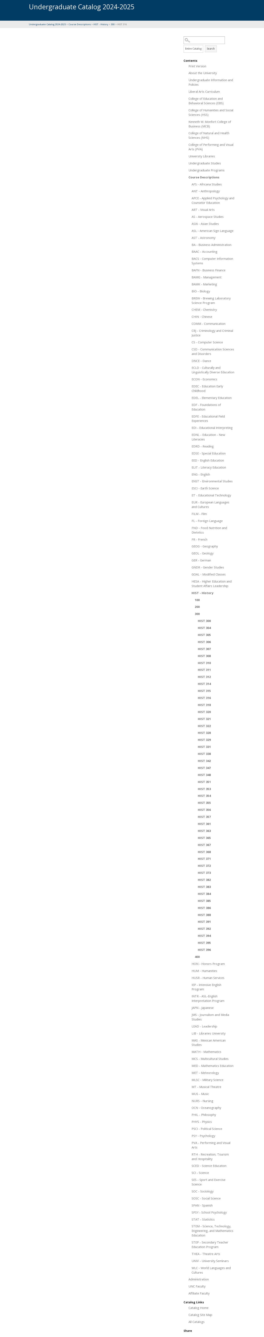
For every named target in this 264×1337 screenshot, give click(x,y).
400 (197, 957)
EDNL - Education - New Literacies (208, 437)
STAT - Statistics (203, 1219)
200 (197, 607)
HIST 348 (204, 775)
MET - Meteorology (205, 1073)
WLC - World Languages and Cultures (211, 1270)
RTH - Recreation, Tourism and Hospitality (210, 1156)
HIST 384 (204, 894)
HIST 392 (204, 929)
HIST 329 (204, 740)
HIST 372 (204, 866)
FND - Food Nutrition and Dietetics (209, 530)
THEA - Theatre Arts (206, 1254)
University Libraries (202, 156)
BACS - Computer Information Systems (212, 260)
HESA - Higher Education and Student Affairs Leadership (212, 583)
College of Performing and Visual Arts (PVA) (211, 146)
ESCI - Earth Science (205, 488)
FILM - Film (199, 514)
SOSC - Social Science (206, 1198)
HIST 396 (204, 950)
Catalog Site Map (200, 1315)
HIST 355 (204, 803)
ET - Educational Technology (211, 495)
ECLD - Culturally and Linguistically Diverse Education (213, 369)
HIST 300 (204, 621)
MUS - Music (200, 1094)
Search (211, 48)
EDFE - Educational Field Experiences (208, 418)
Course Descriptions (79, 24)
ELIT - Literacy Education (209, 467)
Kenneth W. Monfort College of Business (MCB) (210, 124)
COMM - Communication (208, 323)
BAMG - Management (207, 277)
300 (113, 24)
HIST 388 (204, 915)
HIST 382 (204, 880)
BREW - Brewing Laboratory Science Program (211, 300)
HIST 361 (204, 824)
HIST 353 (204, 789)
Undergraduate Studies (205, 163)
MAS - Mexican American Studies (209, 1042)
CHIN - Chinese (202, 316)
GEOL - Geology (202, 553)
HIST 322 (204, 726)
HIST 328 (204, 733)
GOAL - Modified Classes (209, 574)
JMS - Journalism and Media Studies (210, 1017)
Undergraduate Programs (207, 170)
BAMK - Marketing (204, 284)
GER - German (201, 560)
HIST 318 (204, 705)
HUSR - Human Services (208, 978)
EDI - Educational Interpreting (212, 428)
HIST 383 (204, 887)
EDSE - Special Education (209, 453)
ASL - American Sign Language (212, 231)
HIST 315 (204, 691)
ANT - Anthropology (206, 191)
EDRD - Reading (203, 446)
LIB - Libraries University (208, 1033)
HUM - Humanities (204, 971)
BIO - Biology (201, 291)
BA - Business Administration (211, 245)
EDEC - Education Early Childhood (207, 388)
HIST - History (100, 24)
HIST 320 (204, 712)
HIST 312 (204, 677)
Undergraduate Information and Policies (211, 82)
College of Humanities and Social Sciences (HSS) (211, 112)
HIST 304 (204, 628)
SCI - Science (200, 1173)
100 (197, 600)
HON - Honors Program (208, 964)
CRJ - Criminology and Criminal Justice (212, 333)
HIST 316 (204, 698)
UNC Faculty (197, 1286)
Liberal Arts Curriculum (204, 91)
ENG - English (201, 474)
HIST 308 (204, 656)
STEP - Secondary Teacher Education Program (210, 1244)
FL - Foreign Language (207, 521)
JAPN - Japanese (203, 1008)
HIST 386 (204, 908)
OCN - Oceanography (206, 1108)
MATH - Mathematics (206, 1052)
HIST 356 (204, 810)
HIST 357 (204, 817)
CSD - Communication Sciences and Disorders (213, 351)
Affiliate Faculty (199, 1293)
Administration (199, 1279)
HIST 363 (204, 831)
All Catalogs (197, 1322)
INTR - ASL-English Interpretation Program (208, 998)
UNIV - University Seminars (210, 1261)
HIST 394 (204, 936)
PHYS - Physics (202, 1122)
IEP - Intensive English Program (206, 987)
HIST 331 (204, 747)
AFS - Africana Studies (207, 184)
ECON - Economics (204, 379)
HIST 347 (204, 768)
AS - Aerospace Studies (208, 217)
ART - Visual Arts (203, 210)
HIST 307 (204, 649)
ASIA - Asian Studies (205, 224)
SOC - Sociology (202, 1191)
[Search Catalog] (204, 40)
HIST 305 (204, 635)
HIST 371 (204, 859)
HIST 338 (204, 754)
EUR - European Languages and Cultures (210, 504)
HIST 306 (204, 642)
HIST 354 (204, 796)
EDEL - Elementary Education (212, 398)
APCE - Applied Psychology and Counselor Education (213, 200)
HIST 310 (204, 663)
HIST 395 (204, 943)
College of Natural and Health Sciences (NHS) (209, 135)
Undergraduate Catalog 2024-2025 (47, 24)
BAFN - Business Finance (208, 270)
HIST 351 (204, 782)
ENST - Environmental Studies (212, 481)
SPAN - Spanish (202, 1205)
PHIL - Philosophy (204, 1115)
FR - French (199, 539)
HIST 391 (204, 921)
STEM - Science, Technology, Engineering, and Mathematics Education (212, 1230)
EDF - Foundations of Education (206, 407)
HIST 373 (204, 873)
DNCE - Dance (201, 361)
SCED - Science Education (209, 1166)
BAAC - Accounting (204, 251)
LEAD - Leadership (204, 1026)
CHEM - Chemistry (204, 309)
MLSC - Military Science (207, 1080)
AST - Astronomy (203, 238)
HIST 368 (204, 852)
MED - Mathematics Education (212, 1066)
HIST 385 (204, 901)
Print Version (197, 66)
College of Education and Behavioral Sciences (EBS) (206, 100)
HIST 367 (204, 845)
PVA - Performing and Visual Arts (211, 1145)
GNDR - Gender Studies (208, 567)
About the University (203, 73)
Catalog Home (199, 1308)
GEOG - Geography (205, 546)
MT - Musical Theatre (206, 1087)
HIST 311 (204, 670)
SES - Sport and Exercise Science (208, 1182)
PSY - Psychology (203, 1136)
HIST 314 (204, 684)
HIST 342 (204, 761)
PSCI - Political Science (207, 1129)
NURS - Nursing (202, 1101)
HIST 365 (204, 838)
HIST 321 (204, 719)
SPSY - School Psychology (209, 1212)
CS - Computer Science (207, 342)
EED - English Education (208, 460)
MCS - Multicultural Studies (210, 1059)
